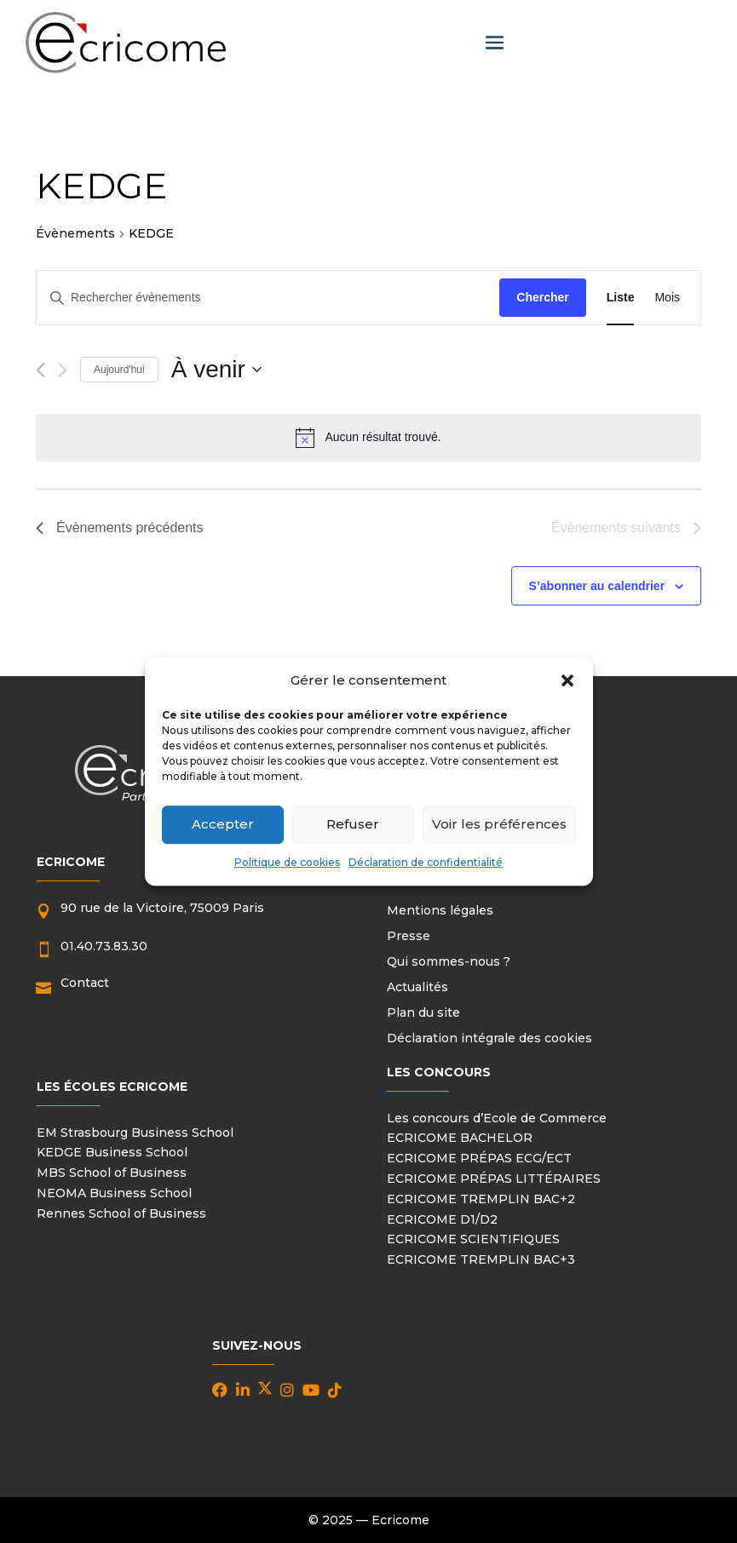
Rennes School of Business (121, 1213)
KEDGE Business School (112, 1152)
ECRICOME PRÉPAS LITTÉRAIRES (494, 1178)
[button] (567, 680)
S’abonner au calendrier (597, 586)
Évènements (75, 233)
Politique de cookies (287, 862)
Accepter (223, 825)
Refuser (352, 825)
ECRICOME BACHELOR (460, 1137)
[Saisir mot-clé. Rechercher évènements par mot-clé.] (268, 297)
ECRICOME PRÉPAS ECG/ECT (479, 1158)
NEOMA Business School (114, 1193)
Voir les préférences (499, 825)
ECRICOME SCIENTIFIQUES (473, 1239)
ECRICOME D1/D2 (442, 1219)
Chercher (542, 297)
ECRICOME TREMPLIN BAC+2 (481, 1199)
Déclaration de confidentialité (425, 862)
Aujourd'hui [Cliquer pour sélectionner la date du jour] (119, 370)
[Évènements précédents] (40, 370)
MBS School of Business (112, 1172)
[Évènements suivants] (62, 370)
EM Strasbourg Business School (135, 1132)
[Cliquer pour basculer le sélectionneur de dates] (216, 370)
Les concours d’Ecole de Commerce (497, 1118)
